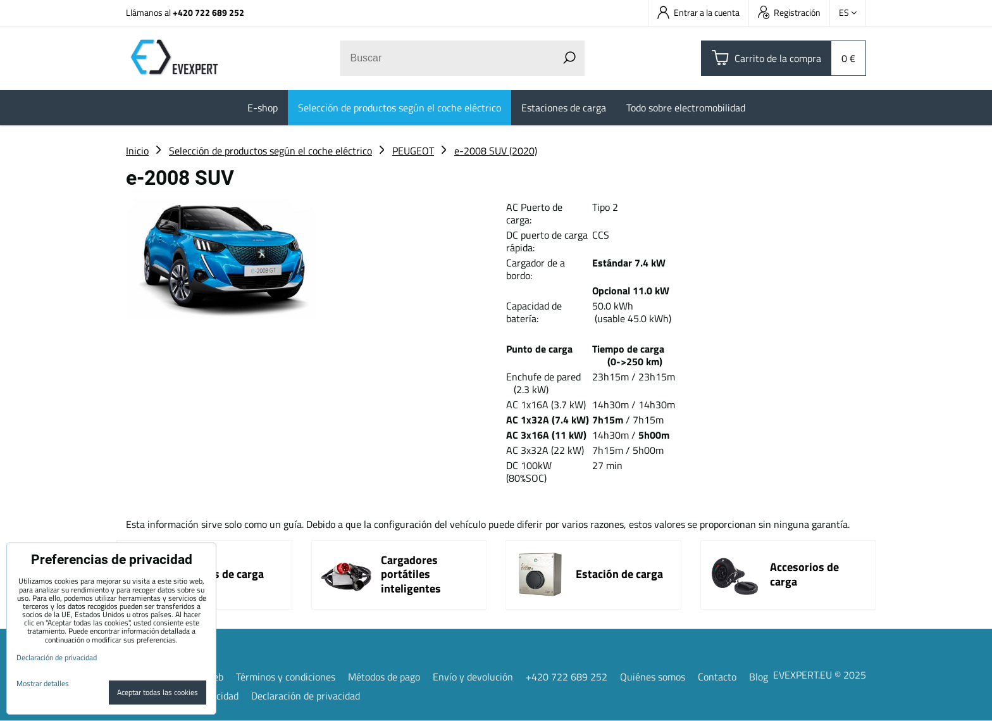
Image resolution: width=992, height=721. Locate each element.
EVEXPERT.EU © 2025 (819, 674)
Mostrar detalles (42, 683)
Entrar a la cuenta (698, 12)
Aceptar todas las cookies (157, 692)
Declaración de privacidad (305, 695)
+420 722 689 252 (208, 12)
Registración (789, 12)
